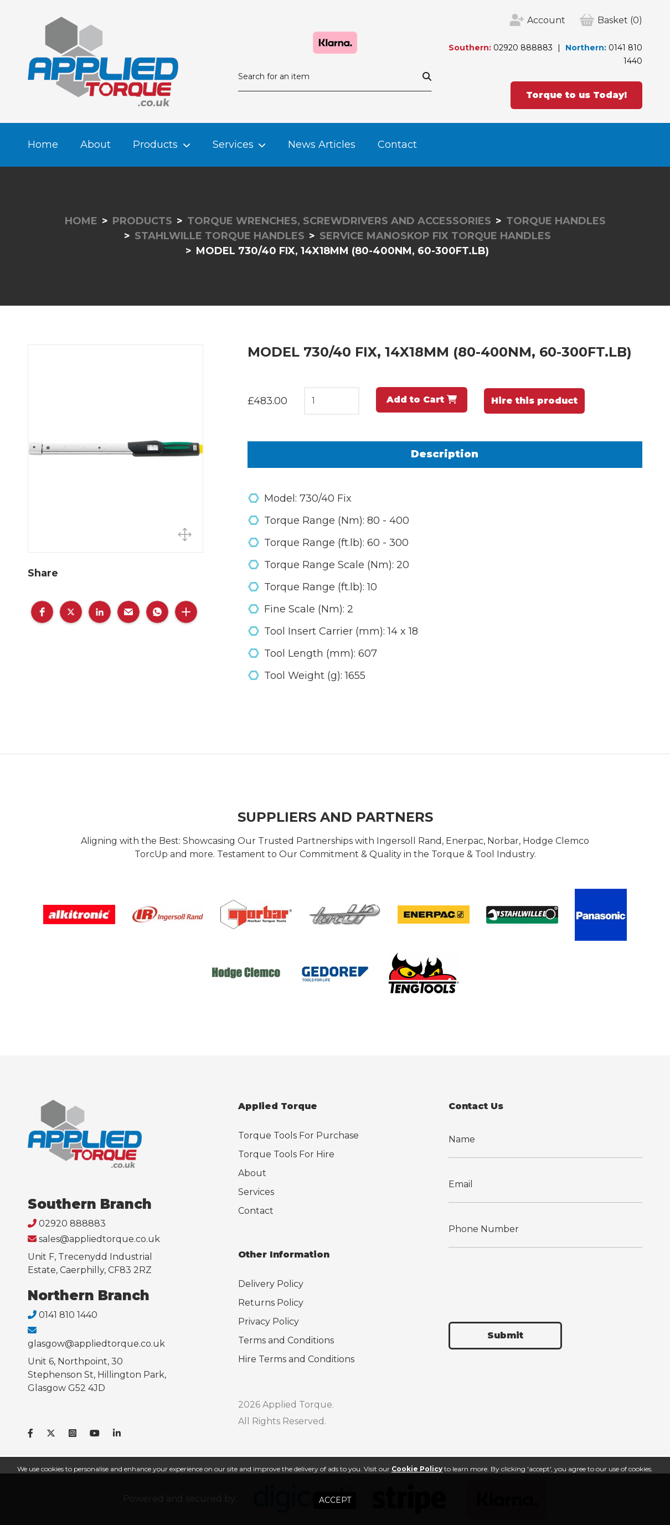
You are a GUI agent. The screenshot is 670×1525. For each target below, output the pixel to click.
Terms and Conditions (286, 1340)
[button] (42, 612)
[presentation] (533, 1278)
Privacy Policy (268, 1321)
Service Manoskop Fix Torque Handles (435, 236)
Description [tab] (444, 454)
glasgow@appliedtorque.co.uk (96, 1343)
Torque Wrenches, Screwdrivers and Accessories (339, 221)
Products (155, 144)
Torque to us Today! (576, 95)
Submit (505, 1335)
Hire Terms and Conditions (296, 1359)
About (95, 144)
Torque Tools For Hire (286, 1154)
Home (43, 144)
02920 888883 (523, 48)
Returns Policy (270, 1302)
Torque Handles (556, 221)
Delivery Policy (270, 1284)
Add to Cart (421, 399)
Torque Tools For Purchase (298, 1135)
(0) (619, 20)
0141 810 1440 (68, 1315)
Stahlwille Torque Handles (220, 236)
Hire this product (534, 400)
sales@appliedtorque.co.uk (99, 1239)
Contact (397, 144)
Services (233, 144)
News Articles (321, 144)
